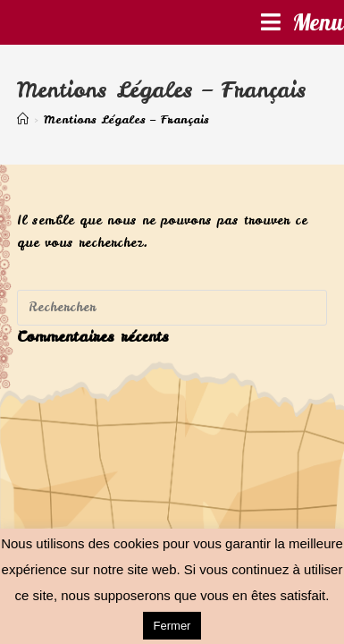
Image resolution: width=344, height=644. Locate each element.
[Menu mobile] (302, 22)
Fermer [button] (172, 625)
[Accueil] (23, 119)
